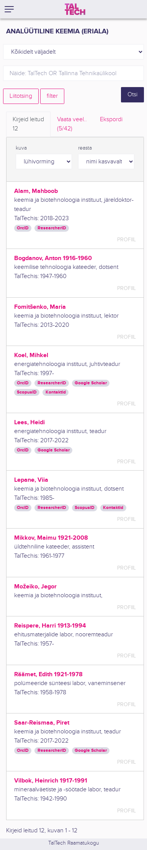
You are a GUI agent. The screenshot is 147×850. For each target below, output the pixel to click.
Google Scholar (91, 383)
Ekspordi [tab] (111, 119)
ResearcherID (52, 228)
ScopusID (27, 392)
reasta (85, 148)
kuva (21, 148)
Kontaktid (56, 392)
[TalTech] (75, 9)
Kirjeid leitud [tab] (28, 124)
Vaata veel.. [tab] (72, 124)
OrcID (23, 228)
